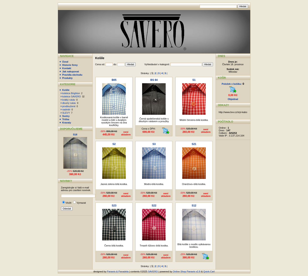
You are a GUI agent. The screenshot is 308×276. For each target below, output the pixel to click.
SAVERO (153, 271)
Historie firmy (70, 65)
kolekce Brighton (71, 93)
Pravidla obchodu (72, 74)
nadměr (66, 109)
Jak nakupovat (70, 71)
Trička (65, 119)
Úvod (65, 61)
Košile (66, 90)
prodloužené (69, 106)
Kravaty (66, 122)
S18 (75, 134)
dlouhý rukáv (69, 103)
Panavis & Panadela (118, 271)
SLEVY (66, 112)
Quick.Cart (209, 271)
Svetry (66, 116)
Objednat (233, 99)
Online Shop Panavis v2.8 (187, 271)
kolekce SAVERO (71, 96)
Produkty (67, 78)
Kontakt (66, 68)
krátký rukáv (68, 99)
